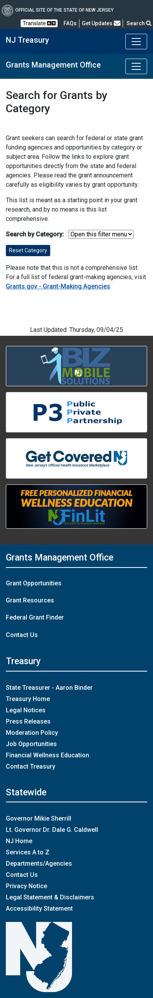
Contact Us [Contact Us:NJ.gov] (22, 874)
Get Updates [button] (101, 23)
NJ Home (19, 841)
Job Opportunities (31, 744)
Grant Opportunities (34, 583)
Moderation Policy (32, 732)
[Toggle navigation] (136, 41)
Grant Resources (30, 600)
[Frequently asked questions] (70, 23)
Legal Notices (26, 710)
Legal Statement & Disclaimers (50, 897)
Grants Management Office (53, 64)
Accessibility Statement (39, 908)
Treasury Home (28, 699)
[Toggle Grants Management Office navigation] (136, 66)
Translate (39, 23)
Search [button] (139, 23)
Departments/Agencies (39, 863)
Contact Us (22, 635)
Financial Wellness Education (47, 755)
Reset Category (28, 250)
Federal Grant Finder (35, 617)
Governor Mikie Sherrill (38, 818)
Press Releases (28, 721)
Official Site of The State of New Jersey (58, 10)
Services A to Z (27, 852)
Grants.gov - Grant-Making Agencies (58, 286)
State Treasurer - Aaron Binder (49, 687)
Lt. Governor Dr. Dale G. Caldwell (52, 829)
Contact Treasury (30, 766)
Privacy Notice (26, 886)
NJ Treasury (27, 40)
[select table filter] (101, 234)
